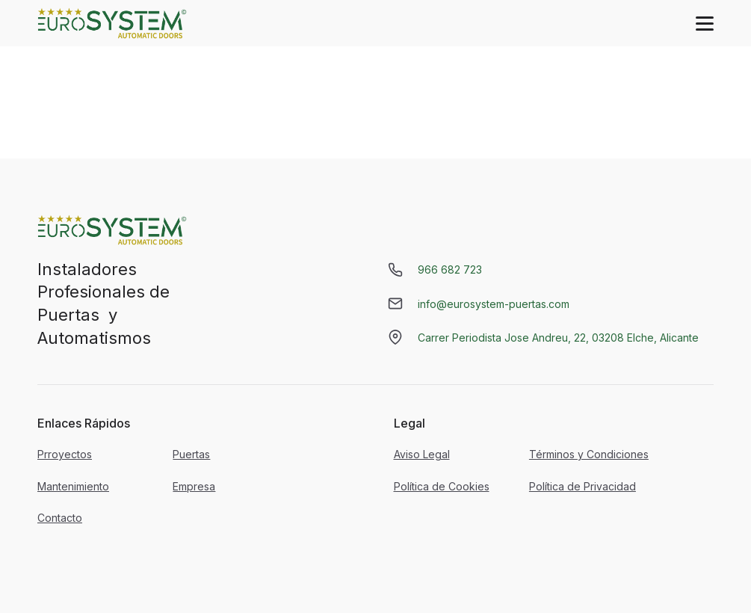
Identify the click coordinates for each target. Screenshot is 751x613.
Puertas (191, 454)
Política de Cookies (441, 486)
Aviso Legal (422, 454)
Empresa (194, 486)
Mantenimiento (73, 486)
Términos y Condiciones (589, 454)
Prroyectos (64, 454)
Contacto (59, 517)
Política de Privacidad (582, 486)
